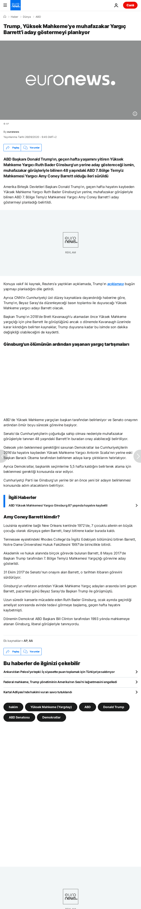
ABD (38, 17)
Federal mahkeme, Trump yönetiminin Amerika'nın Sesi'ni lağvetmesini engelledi (60, 682)
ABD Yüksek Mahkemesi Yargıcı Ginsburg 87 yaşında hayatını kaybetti (58, 505)
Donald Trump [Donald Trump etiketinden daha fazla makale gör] (113, 707)
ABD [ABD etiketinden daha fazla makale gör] (87, 707)
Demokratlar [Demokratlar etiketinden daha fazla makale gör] (51, 717)
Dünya (27, 17)
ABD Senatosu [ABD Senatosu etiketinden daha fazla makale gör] (19, 717)
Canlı (130, 5)
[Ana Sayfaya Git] (15, 5)
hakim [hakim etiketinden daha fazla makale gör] (13, 707)
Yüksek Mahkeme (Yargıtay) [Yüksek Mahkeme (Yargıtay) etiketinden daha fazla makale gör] (51, 707)
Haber (14, 17)
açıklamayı (115, 284)
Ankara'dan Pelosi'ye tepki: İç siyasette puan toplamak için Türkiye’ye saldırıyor (59, 672)
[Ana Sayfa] (4, 16)
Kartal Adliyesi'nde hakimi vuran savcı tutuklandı (37, 692)
